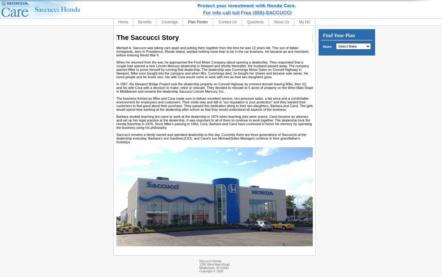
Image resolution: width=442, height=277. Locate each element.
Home (123, 22)
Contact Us (228, 22)
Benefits (144, 22)
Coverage (170, 22)
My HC (305, 22)
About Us (281, 22)
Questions (255, 22)
